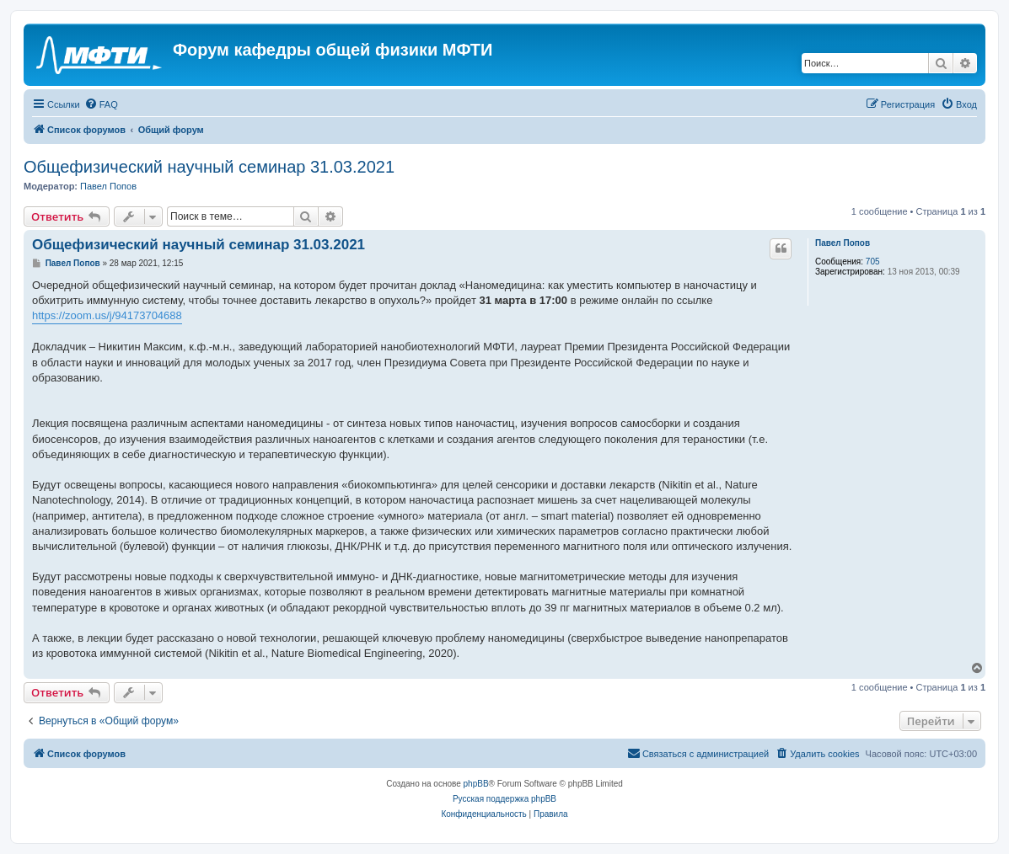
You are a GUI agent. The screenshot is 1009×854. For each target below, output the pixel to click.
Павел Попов (108, 186)
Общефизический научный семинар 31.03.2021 (209, 166)
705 (873, 261)
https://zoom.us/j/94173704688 (107, 315)
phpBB (476, 783)
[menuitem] (101, 104)
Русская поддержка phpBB (504, 798)
